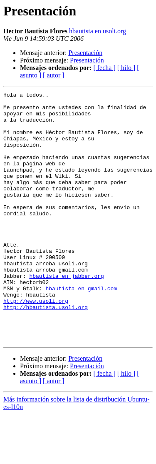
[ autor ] (53, 75)
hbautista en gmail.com (81, 328)
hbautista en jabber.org (66, 313)
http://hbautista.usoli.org (45, 350)
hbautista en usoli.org (97, 31)
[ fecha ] (104, 67)
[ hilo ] (126, 67)
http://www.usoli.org (35, 343)
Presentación (85, 52)
